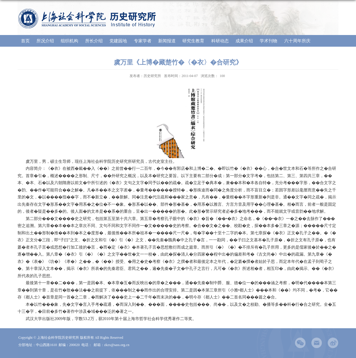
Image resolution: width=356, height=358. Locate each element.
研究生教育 (193, 41)
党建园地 (118, 41)
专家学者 (142, 41)
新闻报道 (167, 41)
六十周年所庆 (297, 41)
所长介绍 (94, 41)
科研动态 (220, 41)
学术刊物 (268, 41)
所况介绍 (45, 41)
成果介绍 (244, 41)
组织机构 (69, 41)
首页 (25, 41)
